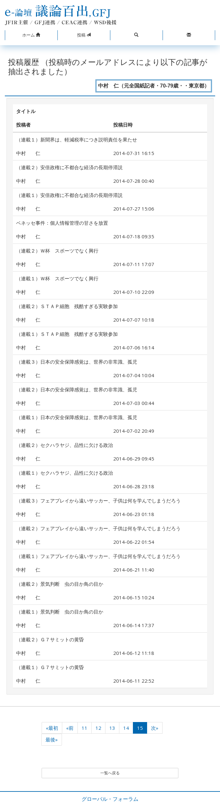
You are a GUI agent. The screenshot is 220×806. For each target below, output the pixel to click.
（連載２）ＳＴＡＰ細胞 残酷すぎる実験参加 (67, 306)
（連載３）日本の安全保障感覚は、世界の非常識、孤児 (76, 361)
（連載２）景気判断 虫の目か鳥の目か (59, 584)
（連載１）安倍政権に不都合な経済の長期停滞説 (69, 195)
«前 (70, 728)
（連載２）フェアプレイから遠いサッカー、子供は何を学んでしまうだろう (98, 528)
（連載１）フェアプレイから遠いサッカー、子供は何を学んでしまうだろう (98, 556)
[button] (31, 35)
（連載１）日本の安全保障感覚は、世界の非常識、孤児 (76, 417)
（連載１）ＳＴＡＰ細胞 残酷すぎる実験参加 (67, 334)
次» (154, 728)
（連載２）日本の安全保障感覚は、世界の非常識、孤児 (76, 389)
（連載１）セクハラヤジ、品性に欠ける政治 (64, 473)
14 (126, 728)
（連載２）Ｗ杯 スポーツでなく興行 (57, 250)
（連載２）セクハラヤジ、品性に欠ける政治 (64, 445)
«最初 (52, 728)
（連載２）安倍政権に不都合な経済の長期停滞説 (69, 167)
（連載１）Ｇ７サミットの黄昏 (50, 667)
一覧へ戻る (110, 773)
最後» (51, 739)
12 (98, 728)
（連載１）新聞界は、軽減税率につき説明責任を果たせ (76, 139)
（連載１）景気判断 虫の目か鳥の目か (59, 611)
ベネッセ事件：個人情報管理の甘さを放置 (62, 223)
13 (112, 728)
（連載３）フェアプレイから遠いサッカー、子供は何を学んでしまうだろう (98, 500)
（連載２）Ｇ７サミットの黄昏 (50, 639)
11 (84, 728)
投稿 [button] (84, 35)
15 (140, 728)
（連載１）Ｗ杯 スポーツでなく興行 (57, 278)
